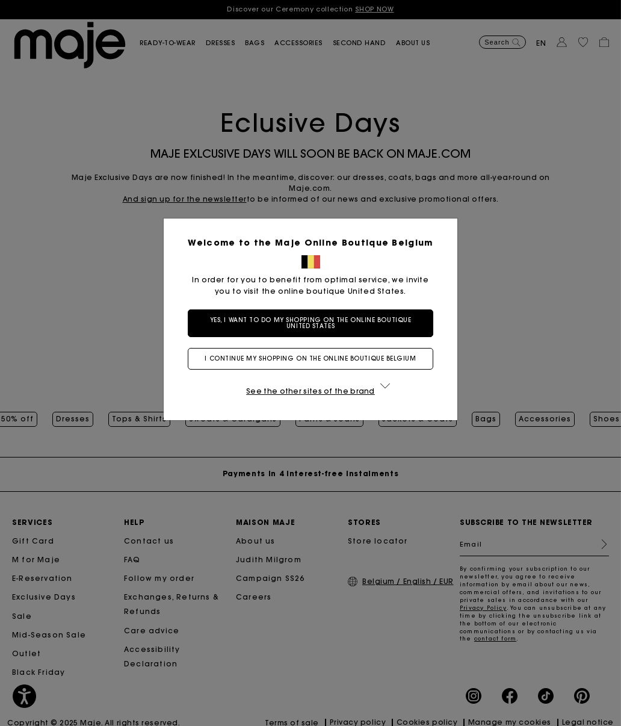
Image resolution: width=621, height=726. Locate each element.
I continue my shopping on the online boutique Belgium (310, 358)
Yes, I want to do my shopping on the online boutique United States (311, 323)
